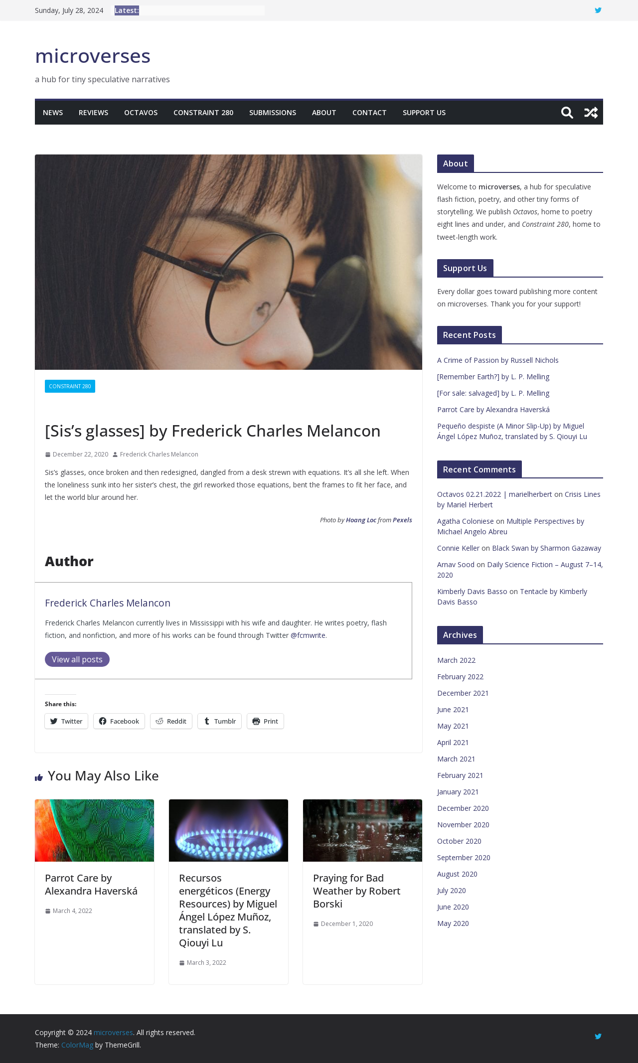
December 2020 (463, 808)
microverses (93, 55)
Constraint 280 (203, 112)
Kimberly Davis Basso (472, 591)
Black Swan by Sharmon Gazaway (546, 548)
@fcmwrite (308, 635)
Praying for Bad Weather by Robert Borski (357, 891)
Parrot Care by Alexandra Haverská (91, 884)
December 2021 (463, 693)
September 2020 (463, 857)
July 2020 (451, 890)
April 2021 (453, 742)
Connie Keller (458, 548)
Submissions (272, 112)
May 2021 (453, 726)
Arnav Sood (456, 564)
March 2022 (456, 660)
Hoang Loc (361, 519)
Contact (369, 112)
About (324, 112)
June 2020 (453, 906)
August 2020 (457, 874)
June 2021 (453, 709)
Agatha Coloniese (465, 521)
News (53, 112)
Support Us (424, 112)
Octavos (141, 112)
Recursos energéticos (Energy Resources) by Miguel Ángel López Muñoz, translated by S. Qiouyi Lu (228, 910)
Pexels (402, 519)
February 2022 (460, 676)
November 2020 (463, 824)
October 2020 (459, 841)
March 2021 (456, 758)
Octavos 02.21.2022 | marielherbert (494, 494)
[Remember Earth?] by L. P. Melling (493, 376)
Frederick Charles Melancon (159, 454)
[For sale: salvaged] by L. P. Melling (493, 393)
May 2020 (453, 923)
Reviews (93, 112)
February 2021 (460, 775)
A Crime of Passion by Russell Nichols (498, 360)
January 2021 (458, 791)
